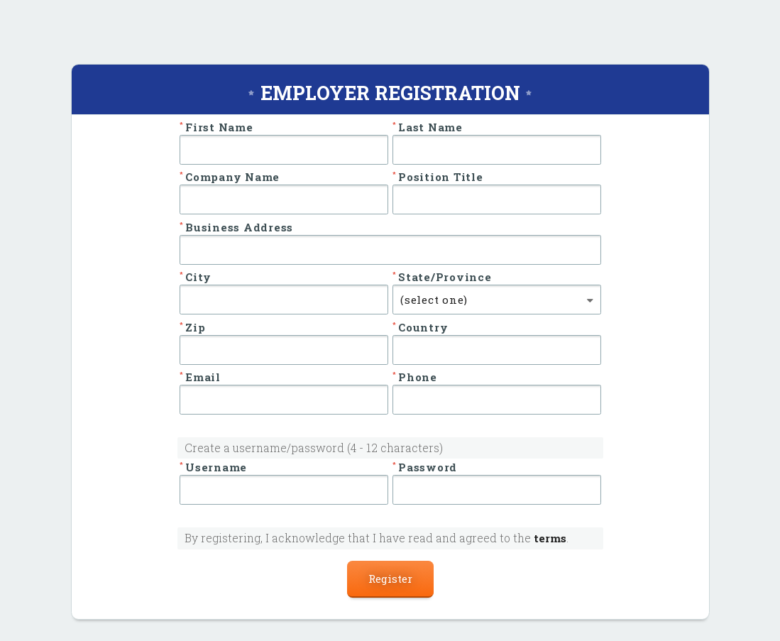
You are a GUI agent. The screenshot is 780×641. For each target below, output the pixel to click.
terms (550, 538)
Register (390, 578)
